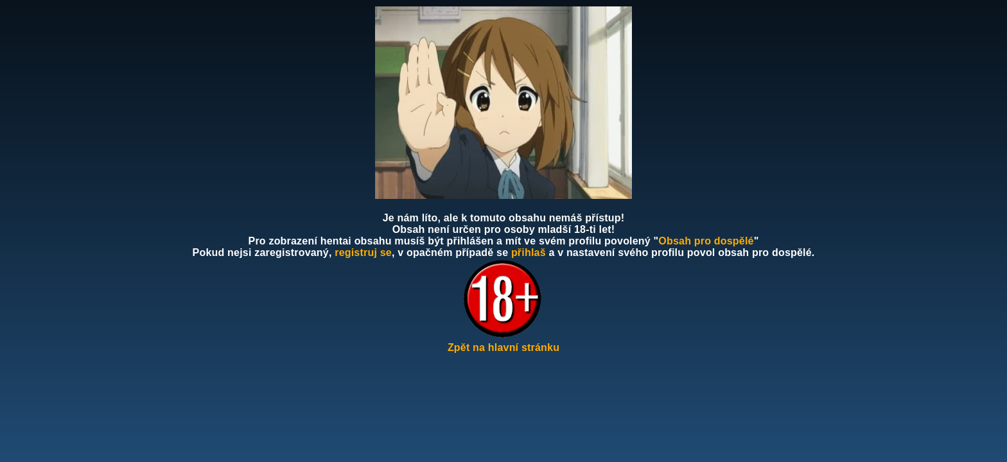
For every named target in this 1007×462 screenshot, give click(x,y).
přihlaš (528, 252)
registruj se (363, 252)
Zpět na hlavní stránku (503, 347)
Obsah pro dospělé (705, 240)
